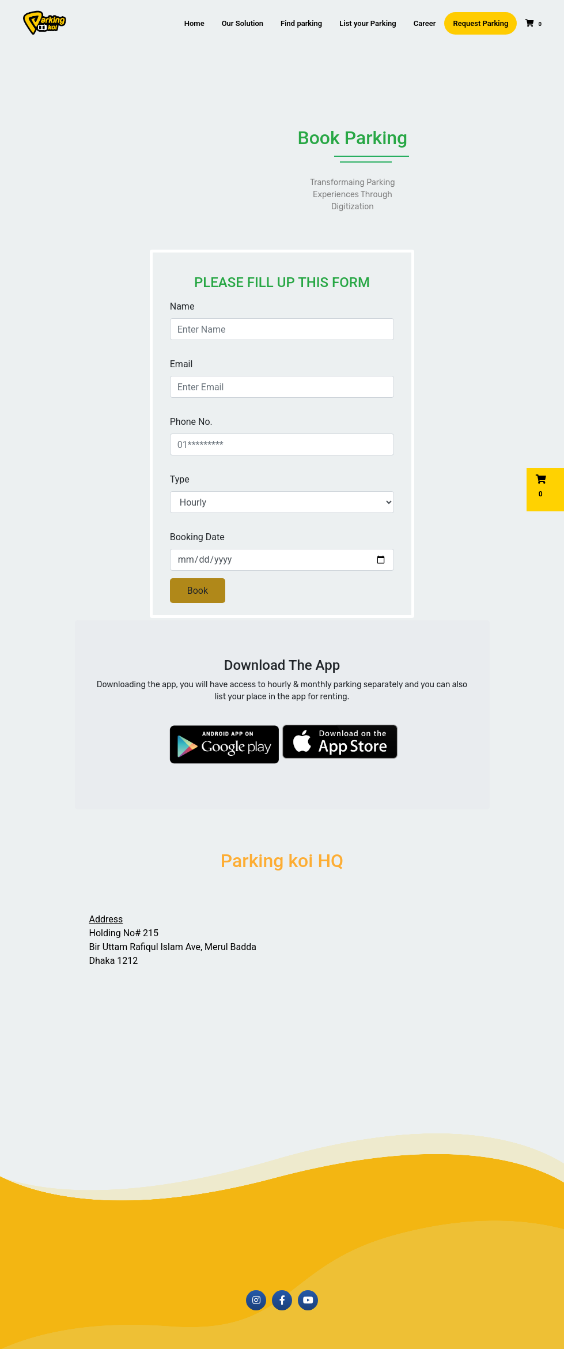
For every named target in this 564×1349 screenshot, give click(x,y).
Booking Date (197, 537)
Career (425, 23)
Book (197, 590)
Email (181, 364)
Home (194, 23)
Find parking (301, 23)
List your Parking (367, 23)
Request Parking (480, 23)
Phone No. (191, 421)
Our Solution (242, 23)
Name (182, 306)
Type (180, 479)
